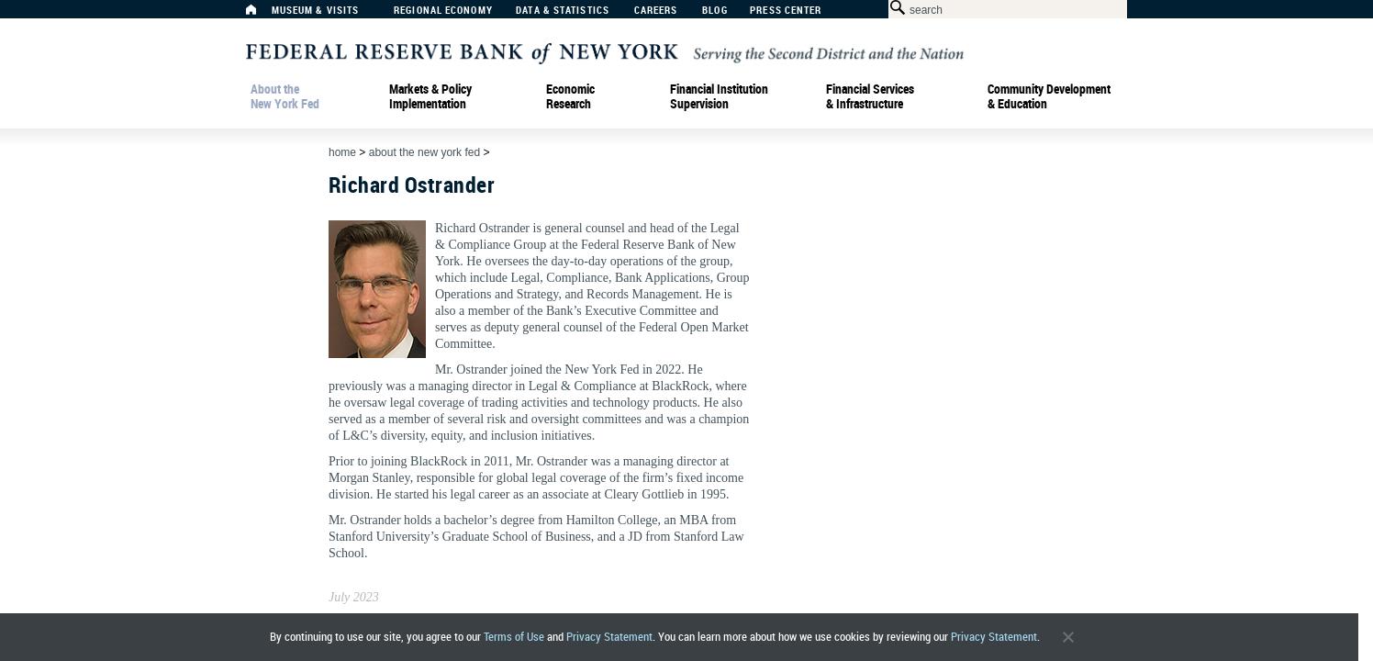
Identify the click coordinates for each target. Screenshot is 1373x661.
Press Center (785, 11)
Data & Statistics (562, 11)
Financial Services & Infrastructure (870, 96)
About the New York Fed (285, 96)
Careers (656, 11)
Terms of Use (514, 637)
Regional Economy (443, 11)
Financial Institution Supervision (719, 96)
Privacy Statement (609, 637)
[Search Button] (894, 8)
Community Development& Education (1049, 96)
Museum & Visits (316, 11)
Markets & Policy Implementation (430, 96)
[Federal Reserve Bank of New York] (605, 52)
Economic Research (570, 96)
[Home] (260, 14)
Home (342, 152)
